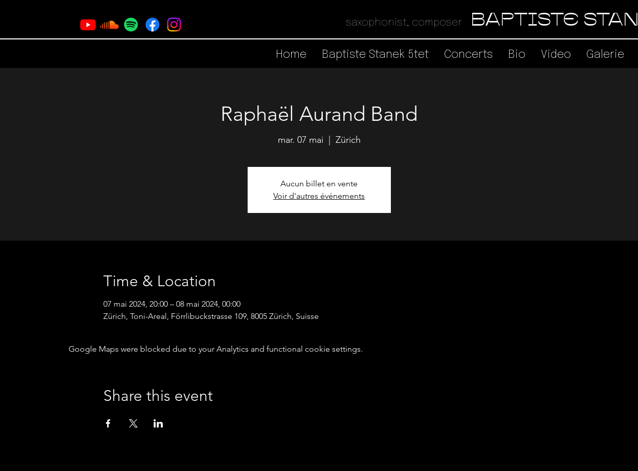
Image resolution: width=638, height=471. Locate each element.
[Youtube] (88, 24)
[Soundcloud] (109, 24)
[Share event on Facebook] (108, 423)
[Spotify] (131, 24)
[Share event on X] (133, 423)
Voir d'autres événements (319, 196)
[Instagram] (174, 24)
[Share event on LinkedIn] (158, 423)
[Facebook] (152, 24)
